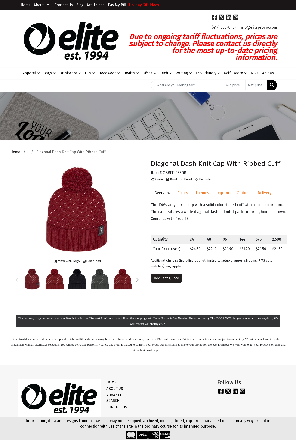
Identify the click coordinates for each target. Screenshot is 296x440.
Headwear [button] (107, 73)
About (39, 5)
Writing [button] (182, 73)
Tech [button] (164, 73)
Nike (255, 73)
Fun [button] (88, 73)
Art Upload (96, 5)
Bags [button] (47, 73)
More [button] (238, 73)
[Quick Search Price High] (256, 85)
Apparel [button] (29, 73)
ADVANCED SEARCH (115, 398)
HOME (111, 382)
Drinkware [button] (68, 73)
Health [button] (129, 73)
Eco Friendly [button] (206, 73)
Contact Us (64, 5)
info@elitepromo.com (258, 27)
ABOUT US (114, 388)
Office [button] (147, 73)
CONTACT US (116, 407)
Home (26, 5)
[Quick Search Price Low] (235, 85)
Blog (79, 5)
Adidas (268, 73)
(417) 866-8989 (224, 27)
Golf (227, 73)
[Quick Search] (187, 85)
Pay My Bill (117, 5)
